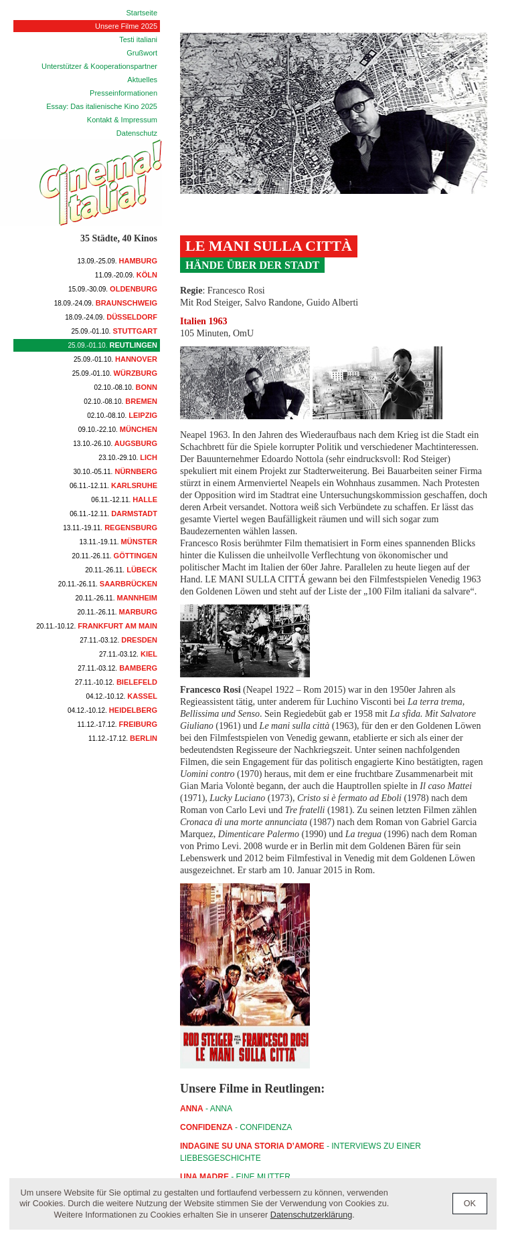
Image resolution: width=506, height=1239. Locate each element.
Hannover (115, 359)
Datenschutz (136, 133)
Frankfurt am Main (96, 626)
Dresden (118, 640)
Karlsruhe (113, 485)
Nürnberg (115, 471)
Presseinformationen (123, 93)
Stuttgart (114, 331)
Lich (127, 457)
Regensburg (110, 528)
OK (470, 1203)
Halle (124, 499)
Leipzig (122, 415)
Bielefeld (116, 682)
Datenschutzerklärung (311, 1215)
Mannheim (117, 598)
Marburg (117, 612)
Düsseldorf (111, 317)
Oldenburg (112, 289)
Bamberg (117, 668)
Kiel (128, 654)
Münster (118, 542)
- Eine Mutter (235, 1176)
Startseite (141, 13)
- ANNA (206, 1108)
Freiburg (117, 724)
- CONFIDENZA (236, 1127)
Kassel (121, 696)
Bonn (125, 387)
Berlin (122, 738)
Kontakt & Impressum (122, 120)
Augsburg (115, 443)
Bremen (120, 401)
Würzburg (114, 373)
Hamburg (117, 261)
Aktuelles (142, 80)
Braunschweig (105, 303)
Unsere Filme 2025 (126, 26)
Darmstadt (113, 514)
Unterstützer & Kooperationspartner (99, 66)
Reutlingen (113, 345)
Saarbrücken (107, 584)
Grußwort (141, 53)
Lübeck (121, 570)
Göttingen (114, 556)
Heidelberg (112, 710)
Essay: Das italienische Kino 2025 (101, 106)
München (117, 429)
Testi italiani (138, 39)
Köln (126, 275)
